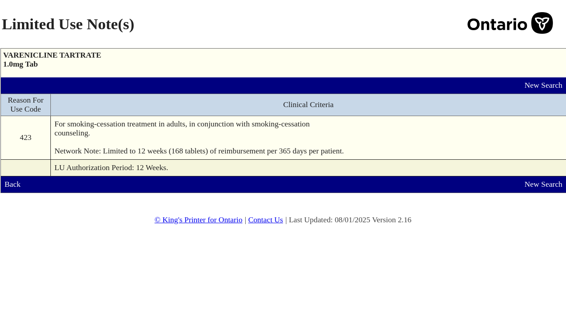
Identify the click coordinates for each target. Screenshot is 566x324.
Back (12, 184)
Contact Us (265, 220)
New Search (543, 85)
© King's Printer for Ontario (198, 220)
